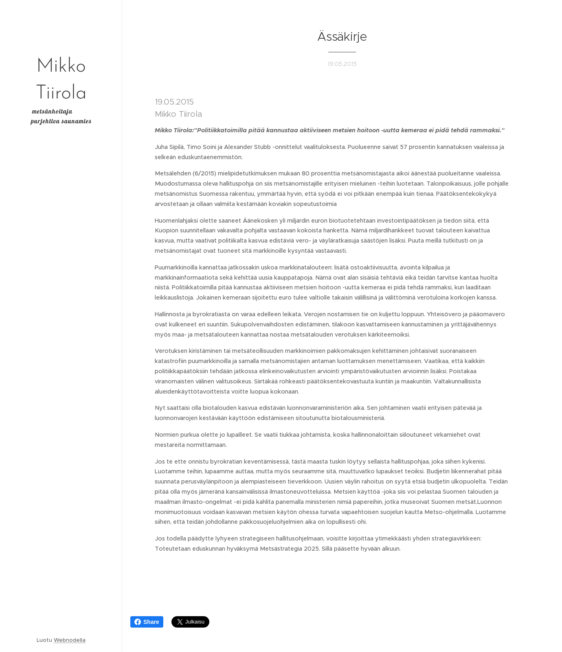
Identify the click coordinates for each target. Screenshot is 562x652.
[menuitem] (61, 286)
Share (146, 622)
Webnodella (70, 640)
